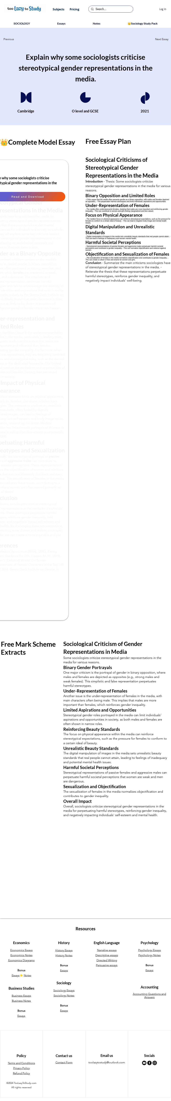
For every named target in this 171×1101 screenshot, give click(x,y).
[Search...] (111, 9)
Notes (27, 975)
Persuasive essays (106, 965)
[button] (58, 9)
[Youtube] (144, 1063)
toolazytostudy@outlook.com (106, 1062)
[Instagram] (155, 1063)
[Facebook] (149, 1063)
